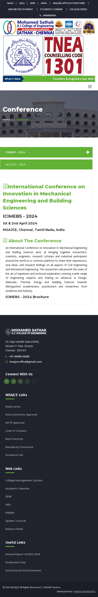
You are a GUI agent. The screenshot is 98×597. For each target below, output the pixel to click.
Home (6, 119)
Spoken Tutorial (15, 520)
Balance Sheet (14, 529)
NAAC (10, 3)
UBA (7, 504)
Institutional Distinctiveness (23, 570)
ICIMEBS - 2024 (15, 152)
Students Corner (51, 9)
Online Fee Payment (20, 9)
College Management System (24, 480)
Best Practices (14, 439)
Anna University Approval (21, 414)
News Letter (13, 406)
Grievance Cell (14, 455)
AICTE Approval (15, 422)
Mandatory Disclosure (19, 447)
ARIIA (44, 3)
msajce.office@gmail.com (26, 361)
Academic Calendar (17, 488)
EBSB (8, 496)
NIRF (32, 3)
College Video (78, 9)
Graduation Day (15, 562)
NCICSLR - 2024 (15, 164)
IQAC (22, 3)
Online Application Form (69, 3)
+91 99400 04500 (19, 356)
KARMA (9, 512)
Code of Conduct (16, 430)
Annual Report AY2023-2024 (22, 554)
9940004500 (49, 15)
